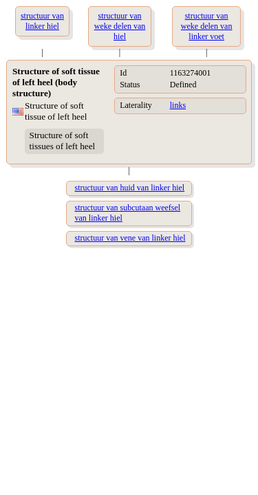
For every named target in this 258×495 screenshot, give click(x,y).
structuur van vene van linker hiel (130, 238)
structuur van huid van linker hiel (130, 187)
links (178, 105)
